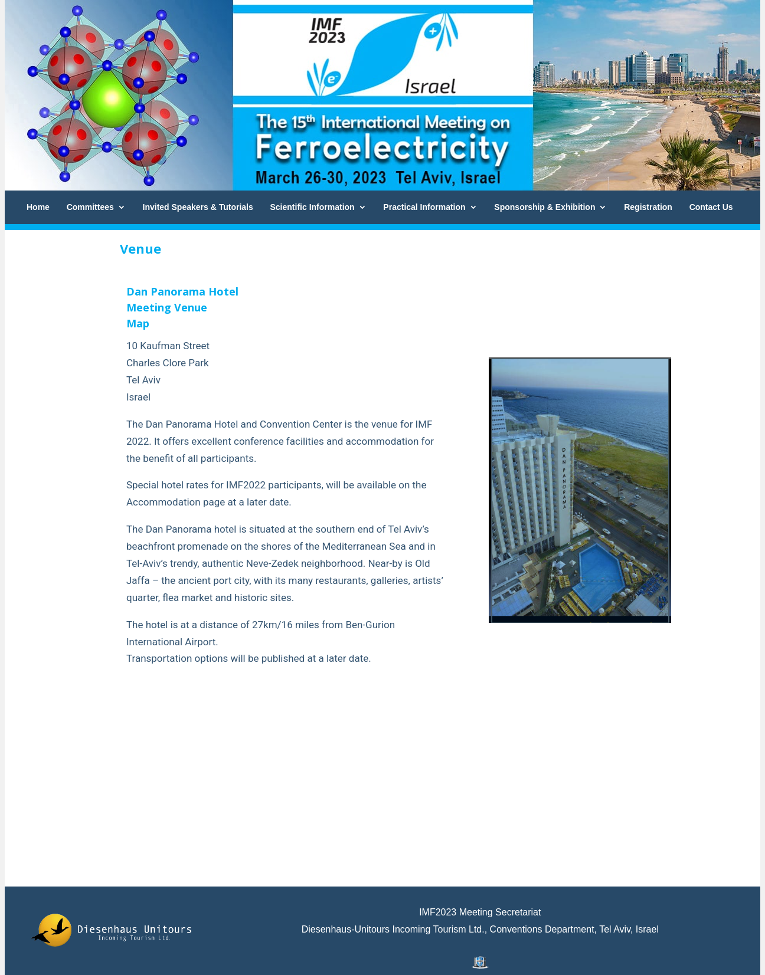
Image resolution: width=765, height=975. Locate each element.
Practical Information (424, 207)
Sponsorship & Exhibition (544, 207)
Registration (648, 207)
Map (137, 323)
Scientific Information (312, 207)
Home (38, 207)
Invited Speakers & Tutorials (198, 207)
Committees (90, 207)
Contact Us (711, 207)
